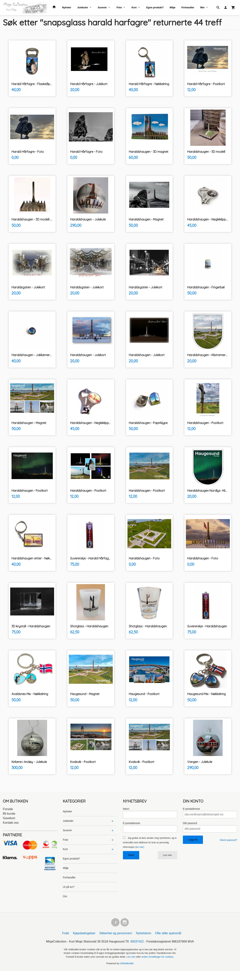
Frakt (65, 933)
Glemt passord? (228, 840)
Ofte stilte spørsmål (168, 933)
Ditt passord (190, 823)
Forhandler (187, 7)
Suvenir (102, 7)
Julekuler (82, 7)
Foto (119, 7)
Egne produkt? (155, 7)
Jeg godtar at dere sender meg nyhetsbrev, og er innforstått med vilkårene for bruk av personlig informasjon (150, 842)
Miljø (172, 7)
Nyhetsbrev (143, 933)
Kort (134, 7)
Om (65, 896)
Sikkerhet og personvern (115, 933)
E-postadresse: (132, 823)
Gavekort (9, 818)
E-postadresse (191, 808)
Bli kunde (9, 813)
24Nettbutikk (127, 963)
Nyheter (66, 7)
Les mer (167, 855)
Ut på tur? (68, 886)
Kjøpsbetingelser (84, 933)
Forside (8, 809)
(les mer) (139, 847)
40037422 (137, 941)
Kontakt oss (11, 822)
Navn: (126, 808)
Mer (202, 7)
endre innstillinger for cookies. (157, 956)
